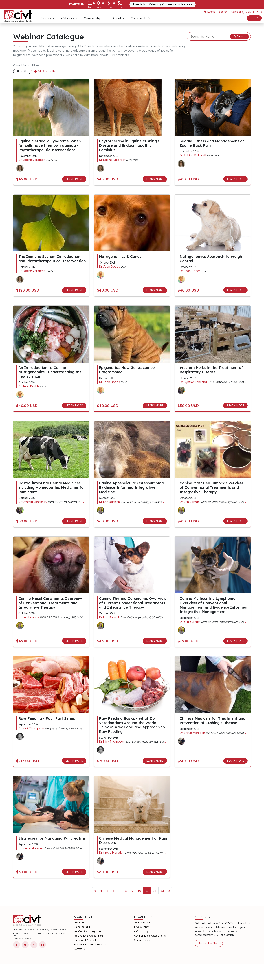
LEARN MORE (74, 179)
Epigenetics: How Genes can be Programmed (127, 369)
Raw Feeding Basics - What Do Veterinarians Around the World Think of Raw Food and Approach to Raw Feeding (132, 725)
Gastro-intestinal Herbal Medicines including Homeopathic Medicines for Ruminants (51, 487)
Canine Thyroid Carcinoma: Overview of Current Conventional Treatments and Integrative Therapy (132, 603)
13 (162, 890)
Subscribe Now (208, 943)
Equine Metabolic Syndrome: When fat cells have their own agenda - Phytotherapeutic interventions (49, 145)
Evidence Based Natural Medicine (90, 944)
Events (209, 11)
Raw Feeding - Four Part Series (46, 718)
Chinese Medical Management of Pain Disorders (133, 840)
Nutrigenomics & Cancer (121, 256)
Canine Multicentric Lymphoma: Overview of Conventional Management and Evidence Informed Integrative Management (213, 605)
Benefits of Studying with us (88, 931)
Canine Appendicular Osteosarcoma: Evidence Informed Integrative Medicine (131, 487)
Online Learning (82, 927)
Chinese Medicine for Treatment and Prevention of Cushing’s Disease (212, 720)
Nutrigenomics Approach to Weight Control (212, 258)
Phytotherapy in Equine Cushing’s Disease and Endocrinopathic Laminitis (129, 145)
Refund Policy (141, 931)
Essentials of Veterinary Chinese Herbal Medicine (162, 4)
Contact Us (79, 949)
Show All (22, 71)
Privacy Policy (141, 927)
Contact (236, 11)
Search (223, 11)
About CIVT (80, 922)
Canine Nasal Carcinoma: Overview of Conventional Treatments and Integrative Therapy (50, 603)
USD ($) (251, 11)
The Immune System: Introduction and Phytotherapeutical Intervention (52, 258)
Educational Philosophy (86, 940)
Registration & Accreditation (88, 935)
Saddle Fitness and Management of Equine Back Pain (212, 143)
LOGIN (254, 18)
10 (139, 890)
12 (154, 890)
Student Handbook (144, 940)
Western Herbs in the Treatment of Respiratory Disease (211, 369)
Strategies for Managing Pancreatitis (51, 838)
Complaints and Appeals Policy (150, 935)
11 (147, 890)
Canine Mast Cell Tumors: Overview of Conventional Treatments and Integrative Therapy (211, 487)
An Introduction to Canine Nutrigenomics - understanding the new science (50, 372)
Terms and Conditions (145, 922)
